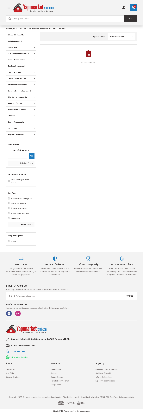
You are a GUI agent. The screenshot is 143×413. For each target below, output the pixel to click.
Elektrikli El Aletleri (16, 35)
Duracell (12, 116)
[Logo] (33, 7)
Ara (31, 156)
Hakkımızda (56, 369)
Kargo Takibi (56, 385)
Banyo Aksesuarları (16, 60)
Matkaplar (12, 128)
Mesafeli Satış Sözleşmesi (107, 369)
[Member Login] (124, 7)
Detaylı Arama (26, 163)
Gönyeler (62, 29)
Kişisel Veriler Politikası (105, 381)
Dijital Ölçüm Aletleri (17, 78)
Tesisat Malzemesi (16, 66)
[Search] (71, 18)
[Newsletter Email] (71, 296)
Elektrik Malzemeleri (17, 110)
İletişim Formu (57, 377)
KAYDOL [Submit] (129, 296)
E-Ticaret (65, 411)
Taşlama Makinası (16, 134)
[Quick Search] (17, 155)
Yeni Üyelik (11, 369)
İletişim (54, 373)
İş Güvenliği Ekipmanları (18, 53)
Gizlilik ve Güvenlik (103, 373)
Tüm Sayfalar (27, 225)
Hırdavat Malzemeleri (17, 85)
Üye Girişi (10, 373)
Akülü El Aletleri (15, 41)
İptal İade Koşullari (104, 377)
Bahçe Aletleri (14, 72)
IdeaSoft (57, 411)
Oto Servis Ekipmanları (18, 97)
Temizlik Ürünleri (15, 103)
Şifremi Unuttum (13, 377)
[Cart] (133, 7)
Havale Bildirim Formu (60, 381)
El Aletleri (12, 47)
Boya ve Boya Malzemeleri (19, 91)
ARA (131, 19)
